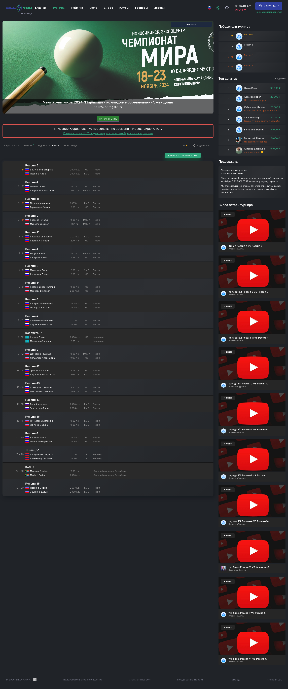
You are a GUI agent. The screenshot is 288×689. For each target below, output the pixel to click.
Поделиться (201, 145)
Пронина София (38, 488)
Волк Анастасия (38, 404)
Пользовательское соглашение (82, 679)
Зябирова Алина (39, 258)
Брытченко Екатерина (41, 170)
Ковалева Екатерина (41, 237)
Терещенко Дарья (39, 408)
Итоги (55, 145)
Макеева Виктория (40, 291)
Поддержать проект (190, 679)
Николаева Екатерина (41, 421)
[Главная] (19, 8)
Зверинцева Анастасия (42, 191)
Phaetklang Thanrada (41, 458)
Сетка (15, 145)
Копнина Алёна (38, 438)
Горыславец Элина (40, 207)
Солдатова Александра (42, 358)
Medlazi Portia (37, 475)
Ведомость (44, 145)
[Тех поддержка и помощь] (226, 8)
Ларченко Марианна (41, 442)
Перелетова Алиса (40, 203)
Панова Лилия (37, 187)
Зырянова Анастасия (41, 324)
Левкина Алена (38, 174)
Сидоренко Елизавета (41, 320)
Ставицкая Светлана (41, 387)
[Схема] (217, 8)
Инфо (7, 145)
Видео (74, 145)
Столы (65, 145)
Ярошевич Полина (39, 274)
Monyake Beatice (39, 471)
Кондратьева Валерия (41, 304)
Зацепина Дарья (39, 492)
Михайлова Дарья (39, 224)
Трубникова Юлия (39, 371)
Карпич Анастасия (39, 241)
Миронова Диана (39, 270)
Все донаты (279, 78)
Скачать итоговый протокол (182, 155)
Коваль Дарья (37, 337)
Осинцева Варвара (40, 308)
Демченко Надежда (40, 354)
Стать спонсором (140, 679)
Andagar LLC (274, 679)
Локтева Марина (39, 425)
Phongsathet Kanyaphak (42, 454)
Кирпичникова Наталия (42, 287)
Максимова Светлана (41, 391)
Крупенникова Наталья (42, 375)
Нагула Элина (37, 253)
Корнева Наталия (39, 220)
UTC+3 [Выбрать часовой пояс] (239, 9)
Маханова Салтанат (40, 341)
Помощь (235, 679)
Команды (28, 145)
